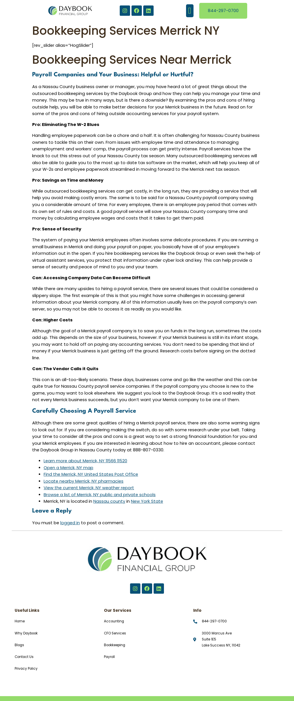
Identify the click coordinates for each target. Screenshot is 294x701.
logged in (70, 523)
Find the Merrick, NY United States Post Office (91, 474)
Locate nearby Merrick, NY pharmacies (83, 481)
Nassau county (109, 501)
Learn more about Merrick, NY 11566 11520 (85, 461)
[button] (190, 10)
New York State (147, 501)
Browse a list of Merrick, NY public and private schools (100, 495)
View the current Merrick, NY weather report (89, 488)
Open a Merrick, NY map (68, 468)
